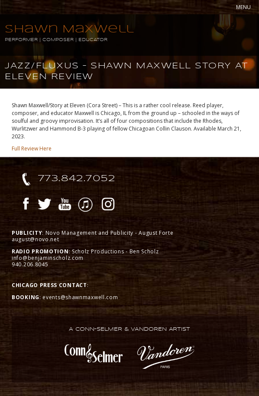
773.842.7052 (77, 178)
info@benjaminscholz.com (48, 258)
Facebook (26, 205)
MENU (243, 7)
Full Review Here (32, 148)
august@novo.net (35, 239)
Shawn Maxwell (69, 28)
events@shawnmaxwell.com (80, 297)
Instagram (108, 205)
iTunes (85, 205)
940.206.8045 (30, 264)
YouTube (65, 205)
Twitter (44, 205)
